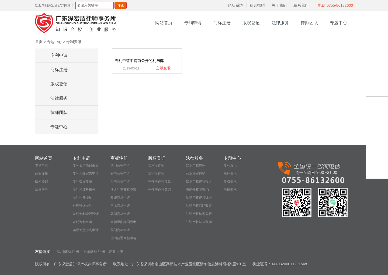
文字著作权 (156, 173)
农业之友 (115, 251)
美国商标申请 (120, 230)
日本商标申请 (120, 206)
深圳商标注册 (68, 251)
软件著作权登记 (159, 190)
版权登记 (251, 22)
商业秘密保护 (195, 173)
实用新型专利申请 (86, 230)
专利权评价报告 (84, 190)
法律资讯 (230, 190)
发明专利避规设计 (86, 214)
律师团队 (309, 22)
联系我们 (301, 5)
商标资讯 (230, 173)
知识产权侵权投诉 (199, 181)
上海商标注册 (93, 251)
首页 (39, 42)
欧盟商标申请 (120, 198)
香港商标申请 (120, 173)
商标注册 (222, 22)
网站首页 (163, 22)
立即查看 (163, 68)
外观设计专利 (82, 206)
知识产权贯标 (195, 165)
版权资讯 (230, 181)
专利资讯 (73, 42)
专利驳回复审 (82, 181)
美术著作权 (156, 165)
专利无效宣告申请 (86, 173)
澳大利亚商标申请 (123, 190)
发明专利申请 (82, 222)
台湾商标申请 (120, 181)
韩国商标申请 (120, 214)
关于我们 (279, 5)
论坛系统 (235, 5)
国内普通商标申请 (123, 238)
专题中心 (338, 22)
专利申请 (193, 22)
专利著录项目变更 (86, 165)
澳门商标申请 (120, 165)
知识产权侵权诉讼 (199, 198)
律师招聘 (257, 5)
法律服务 (280, 22)
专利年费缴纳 (82, 198)
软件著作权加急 (159, 181)
